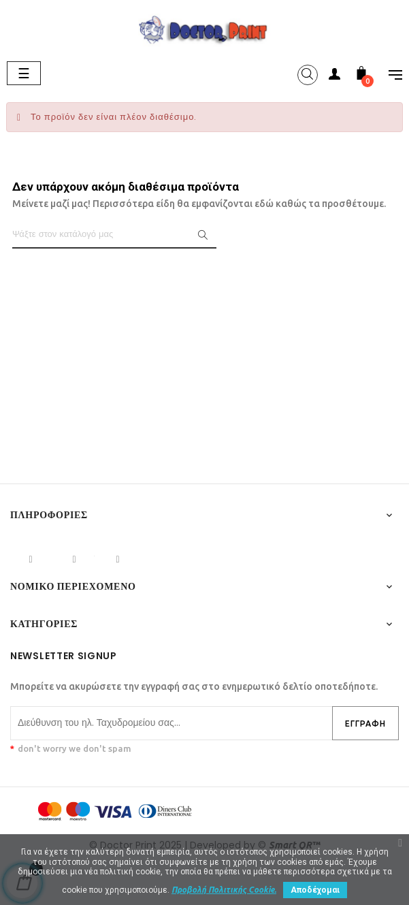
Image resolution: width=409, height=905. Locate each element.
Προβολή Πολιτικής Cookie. (223, 889)
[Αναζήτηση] (114, 235)
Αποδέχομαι (315, 890)
